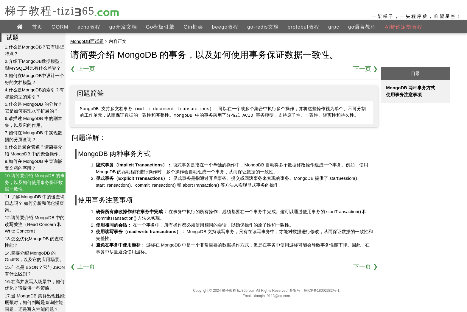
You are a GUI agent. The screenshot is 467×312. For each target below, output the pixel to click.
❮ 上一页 (82, 68)
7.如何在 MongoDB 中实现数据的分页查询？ (33, 136)
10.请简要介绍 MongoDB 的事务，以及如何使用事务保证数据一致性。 (35, 182)
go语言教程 (362, 27)
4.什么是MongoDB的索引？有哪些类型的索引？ (34, 93)
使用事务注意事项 (404, 94)
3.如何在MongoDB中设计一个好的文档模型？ (34, 79)
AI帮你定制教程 (403, 27)
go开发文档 (123, 27)
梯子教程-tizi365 (62, 10)
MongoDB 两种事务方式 (410, 87)
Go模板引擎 (160, 27)
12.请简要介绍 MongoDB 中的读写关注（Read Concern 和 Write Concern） (35, 224)
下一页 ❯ (365, 68)
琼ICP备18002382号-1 (322, 290)
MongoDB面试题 (87, 41)
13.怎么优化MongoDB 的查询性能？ (34, 242)
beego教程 (225, 27)
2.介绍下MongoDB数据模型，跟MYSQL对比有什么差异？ (34, 65)
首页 (37, 27)
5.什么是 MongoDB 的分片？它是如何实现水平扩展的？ (33, 107)
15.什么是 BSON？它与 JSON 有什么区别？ (35, 271)
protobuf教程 (303, 27)
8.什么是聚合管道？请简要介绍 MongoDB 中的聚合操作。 (34, 150)
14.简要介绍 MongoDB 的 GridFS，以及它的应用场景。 (34, 256)
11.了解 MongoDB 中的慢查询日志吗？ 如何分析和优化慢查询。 (35, 203)
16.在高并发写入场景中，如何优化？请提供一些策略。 (35, 285)
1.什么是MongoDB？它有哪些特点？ (34, 50)
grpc (333, 27)
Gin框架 (193, 27)
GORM (60, 27)
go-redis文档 (262, 27)
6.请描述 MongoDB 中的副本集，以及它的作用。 (33, 122)
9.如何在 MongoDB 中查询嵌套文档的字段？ (33, 165)
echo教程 (88, 27)
